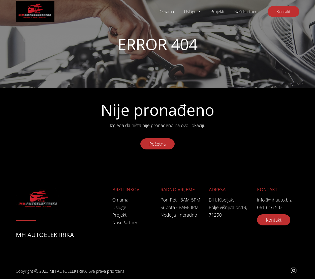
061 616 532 (270, 207)
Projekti (217, 11)
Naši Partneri (246, 11)
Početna (157, 144)
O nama (167, 11)
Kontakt (283, 11)
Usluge (190, 11)
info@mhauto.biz (274, 200)
